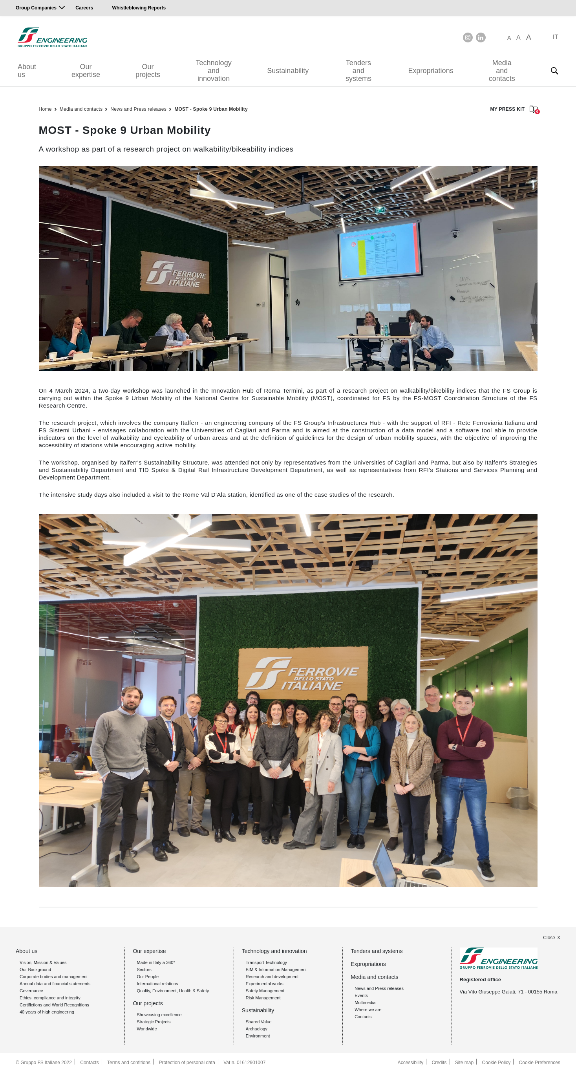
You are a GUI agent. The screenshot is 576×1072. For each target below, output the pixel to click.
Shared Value (259, 1021)
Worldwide (147, 1028)
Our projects (147, 71)
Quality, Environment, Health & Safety (173, 990)
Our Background (35, 969)
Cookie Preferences (539, 1062)
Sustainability (288, 71)
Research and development (272, 976)
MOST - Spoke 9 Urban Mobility (211, 109)
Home (45, 109)
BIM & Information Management (276, 969)
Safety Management (265, 990)
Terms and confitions (128, 1062)
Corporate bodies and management (54, 976)
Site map (464, 1062)
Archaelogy (256, 1028)
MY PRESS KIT (513, 109)
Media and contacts (502, 70)
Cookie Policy (496, 1062)
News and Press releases (138, 109)
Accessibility (410, 1062)
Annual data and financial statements (55, 983)
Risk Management (263, 997)
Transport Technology (266, 962)
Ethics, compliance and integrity (50, 997)
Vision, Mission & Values (43, 962)
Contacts (363, 1016)
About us (27, 71)
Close (549, 937)
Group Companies (36, 8)
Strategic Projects (153, 1021)
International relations (157, 983)
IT (555, 37)
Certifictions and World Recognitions (54, 1004)
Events (361, 995)
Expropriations (430, 71)
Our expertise (85, 71)
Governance (31, 990)
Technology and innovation (214, 70)
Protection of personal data (187, 1062)
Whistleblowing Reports (139, 8)
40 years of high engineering (47, 1012)
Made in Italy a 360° (156, 962)
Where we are (368, 1009)
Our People (148, 976)
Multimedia (365, 1002)
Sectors (144, 969)
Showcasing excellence (159, 1014)
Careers (84, 8)
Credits (439, 1062)
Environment (258, 1036)
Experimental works (264, 983)
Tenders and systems (358, 70)
